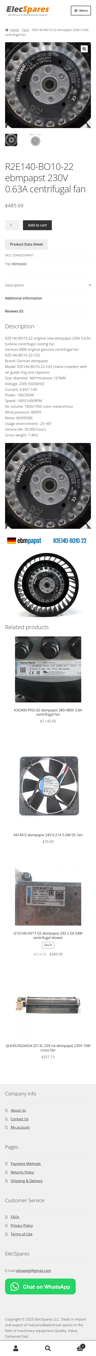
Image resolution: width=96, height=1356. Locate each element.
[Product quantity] (12, 225)
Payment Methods (26, 1163)
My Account (16, 1348)
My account (20, 1127)
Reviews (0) (14, 311)
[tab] (48, 285)
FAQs (15, 1217)
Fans (25, 30)
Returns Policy (22, 1172)
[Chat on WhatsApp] (48, 1286)
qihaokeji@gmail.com (33, 1270)
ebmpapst (19, 263)
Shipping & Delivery (27, 1180)
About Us (18, 1110)
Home (14, 30)
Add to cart (37, 225)
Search (48, 1348)
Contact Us (20, 1119)
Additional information (23, 298)
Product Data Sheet (26, 244)
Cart (75, 1345)
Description (14, 285)
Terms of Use (21, 1234)
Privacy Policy (22, 1225)
